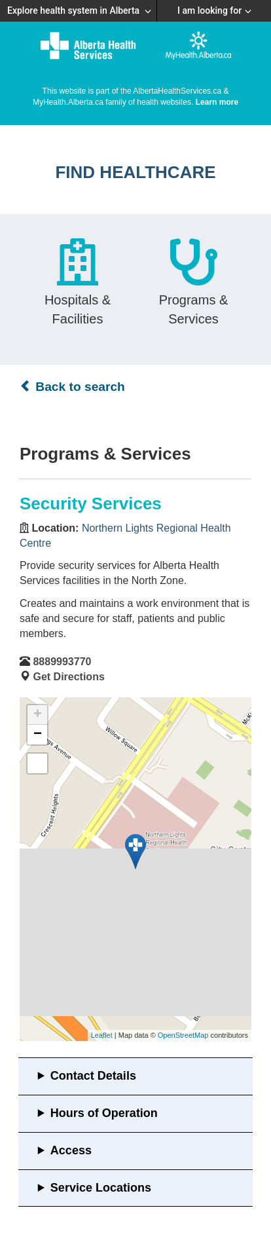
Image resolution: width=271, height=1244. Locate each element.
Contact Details (93, 1075)
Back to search (72, 386)
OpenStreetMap (183, 1035)
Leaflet (102, 1035)
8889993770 (62, 661)
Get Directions (68, 676)
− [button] (37, 734)
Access (71, 1150)
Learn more (217, 102)
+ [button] (37, 715)
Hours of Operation (104, 1113)
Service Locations (100, 1187)
